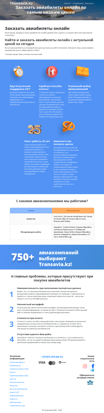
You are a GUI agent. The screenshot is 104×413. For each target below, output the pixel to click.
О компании (78, 3)
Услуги (67, 3)
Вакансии (13, 385)
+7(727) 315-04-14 (52, 356)
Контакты (89, 3)
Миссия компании (17, 382)
